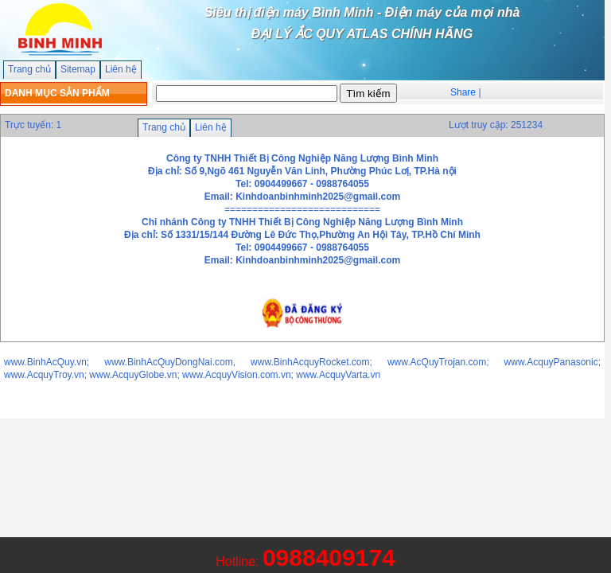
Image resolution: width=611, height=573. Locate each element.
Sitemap (77, 69)
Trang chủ (29, 69)
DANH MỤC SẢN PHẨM (57, 93)
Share (463, 92)
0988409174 (329, 557)
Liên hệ (121, 69)
